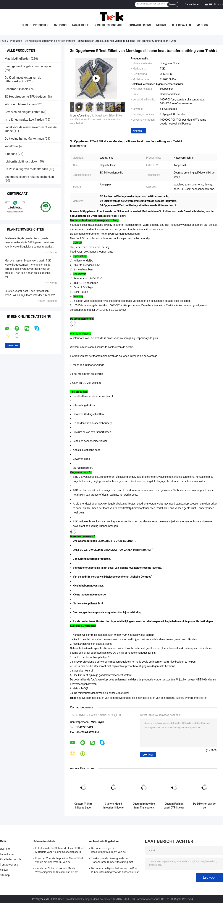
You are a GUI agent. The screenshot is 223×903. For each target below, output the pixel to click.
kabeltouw (11, 146)
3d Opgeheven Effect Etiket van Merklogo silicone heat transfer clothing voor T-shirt (96, 119)
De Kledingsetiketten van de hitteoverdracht (50, 40)
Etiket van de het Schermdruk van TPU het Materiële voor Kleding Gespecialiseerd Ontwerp (59, 851)
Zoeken (172, 4)
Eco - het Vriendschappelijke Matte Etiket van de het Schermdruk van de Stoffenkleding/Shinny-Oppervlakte (59, 861)
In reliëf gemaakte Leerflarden (24, 119)
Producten (40, 25)
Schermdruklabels (16, 89)
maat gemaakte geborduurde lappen (29, 66)
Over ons (60, 25)
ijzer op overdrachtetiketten (191, 697)
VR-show (202, 25)
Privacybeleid (40, 899)
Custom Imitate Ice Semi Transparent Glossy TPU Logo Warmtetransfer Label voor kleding (144, 805)
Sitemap (5, 875)
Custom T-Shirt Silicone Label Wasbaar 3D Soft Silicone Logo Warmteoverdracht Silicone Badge (83, 805)
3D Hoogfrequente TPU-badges (25, 96)
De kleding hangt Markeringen (24, 138)
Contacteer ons (139, 25)
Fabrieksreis (80, 25)
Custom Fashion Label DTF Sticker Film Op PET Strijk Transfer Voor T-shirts (174, 805)
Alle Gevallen (181, 25)
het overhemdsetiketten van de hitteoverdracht (104, 697)
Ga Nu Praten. (193, 4)
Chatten (137, 130)
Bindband (11, 154)
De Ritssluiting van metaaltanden (26, 169)
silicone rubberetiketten (20, 104)
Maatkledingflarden (17, 58)
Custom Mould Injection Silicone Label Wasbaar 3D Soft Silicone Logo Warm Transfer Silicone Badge (113, 805)
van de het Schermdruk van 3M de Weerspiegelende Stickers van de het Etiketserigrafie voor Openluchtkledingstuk (60, 871)
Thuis (24, 25)
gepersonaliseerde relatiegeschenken (29, 177)
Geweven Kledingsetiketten (22, 112)
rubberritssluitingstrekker (21, 161)
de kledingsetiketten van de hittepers (153, 697)
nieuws (161, 25)
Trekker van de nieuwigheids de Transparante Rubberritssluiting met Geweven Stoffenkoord (112, 861)
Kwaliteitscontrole (109, 25)
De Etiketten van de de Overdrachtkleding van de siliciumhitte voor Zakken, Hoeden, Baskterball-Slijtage (204, 805)
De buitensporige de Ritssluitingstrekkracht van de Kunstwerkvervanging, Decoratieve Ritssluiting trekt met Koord (111, 851)
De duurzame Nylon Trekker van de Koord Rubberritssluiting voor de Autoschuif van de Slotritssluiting (115, 871)
